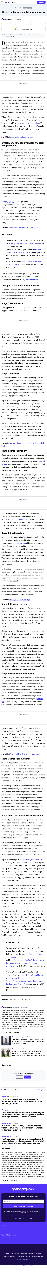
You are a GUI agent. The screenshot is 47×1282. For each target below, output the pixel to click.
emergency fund (19, 543)
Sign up (28, 1077)
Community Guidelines (37, 1256)
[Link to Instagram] (16, 1218)
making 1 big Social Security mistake (24, 243)
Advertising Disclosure (9, 1256)
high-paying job (9, 201)
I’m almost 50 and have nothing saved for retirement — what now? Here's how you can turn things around (21, 1101)
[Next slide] (42, 1090)
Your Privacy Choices (23, 1265)
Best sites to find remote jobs (21, 137)
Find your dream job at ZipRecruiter (24, 227)
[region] (23, 1119)
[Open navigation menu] (2, 2)
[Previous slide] (38, 1090)
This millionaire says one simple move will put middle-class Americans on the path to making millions (28, 1041)
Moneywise (8, 19)
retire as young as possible (28, 123)
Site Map (28, 1256)
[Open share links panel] (23, 23)
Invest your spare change (19, 599)
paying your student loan (18, 519)
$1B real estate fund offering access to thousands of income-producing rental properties (25, 963)
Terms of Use (25, 1211)
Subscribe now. (32, 279)
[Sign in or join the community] (41, 2)
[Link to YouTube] (31, 1218)
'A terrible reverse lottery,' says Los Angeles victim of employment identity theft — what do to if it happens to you (22, 1128)
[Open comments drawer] (8, 23)
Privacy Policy (23, 1212)
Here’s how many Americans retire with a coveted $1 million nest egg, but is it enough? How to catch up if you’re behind (29, 1053)
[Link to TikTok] (23, 1218)
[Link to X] (27, 1218)
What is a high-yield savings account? (24, 754)
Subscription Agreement (35, 1211)
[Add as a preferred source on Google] (23, 29)
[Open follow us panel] (38, 23)
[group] (23, 1119)
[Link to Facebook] (20, 1218)
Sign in (19, 1077)
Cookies (17, 1253)
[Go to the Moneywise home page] (11, 2)
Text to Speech (20, 1256)
